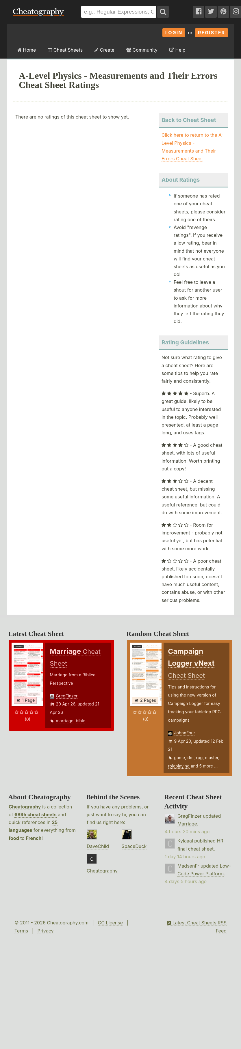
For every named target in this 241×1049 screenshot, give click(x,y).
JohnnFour (184, 732)
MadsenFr (188, 866)
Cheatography (25, 807)
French (33, 838)
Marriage (187, 824)
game (179, 757)
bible (80, 720)
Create (104, 50)
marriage (64, 720)
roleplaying (179, 765)
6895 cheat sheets (35, 814)
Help (177, 50)
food (14, 838)
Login (174, 32)
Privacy (45, 931)
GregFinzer (66, 695)
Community (141, 50)
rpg (199, 757)
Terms (21, 931)
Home (26, 50)
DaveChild (98, 846)
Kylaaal (185, 841)
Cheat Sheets (65, 50)
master (211, 757)
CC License (110, 923)
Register (211, 32)
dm (190, 757)
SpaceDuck (134, 846)
